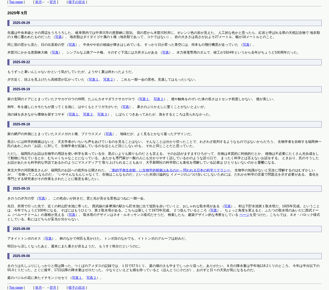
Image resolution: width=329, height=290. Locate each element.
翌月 (53, 2)
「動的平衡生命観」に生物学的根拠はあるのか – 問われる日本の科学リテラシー (169, 170)
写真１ (94, 79)
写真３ (102, 114)
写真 (58, 37)
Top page (16, 2)
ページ (244, 215)
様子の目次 (76, 2)
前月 (38, 2)
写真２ (108, 79)
